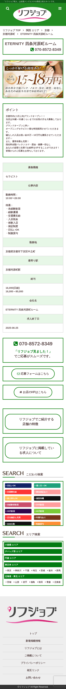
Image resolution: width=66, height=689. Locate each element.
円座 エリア (10, 558)
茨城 (42, 570)
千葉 (26, 570)
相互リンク (33, 670)
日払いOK (11, 486)
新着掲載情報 (33, 640)
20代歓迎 (39, 505)
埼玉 (34, 570)
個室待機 (39, 498)
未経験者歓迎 (12, 505)
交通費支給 (11, 492)
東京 (8, 570)
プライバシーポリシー (33, 662)
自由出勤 (10, 524)
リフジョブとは (33, 648)
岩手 (24, 582)
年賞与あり (40, 517)
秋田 (40, 582)
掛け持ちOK (12, 498)
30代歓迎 (10, 511)
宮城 (8, 582)
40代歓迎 (39, 511)
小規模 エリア (11, 545)
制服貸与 (39, 524)
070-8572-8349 (48, 49)
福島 (32, 582)
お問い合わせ (33, 677)
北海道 (57, 582)
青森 (48, 582)
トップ (33, 633)
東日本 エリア (11, 565)
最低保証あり (41, 492)
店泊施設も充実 (13, 517)
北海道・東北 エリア (14, 576)
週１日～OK (41, 486)
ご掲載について (33, 655)
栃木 (50, 570)
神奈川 (17, 570)
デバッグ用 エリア (13, 551)
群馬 (58, 570)
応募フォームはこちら (33, 373)
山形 (16, 582)
